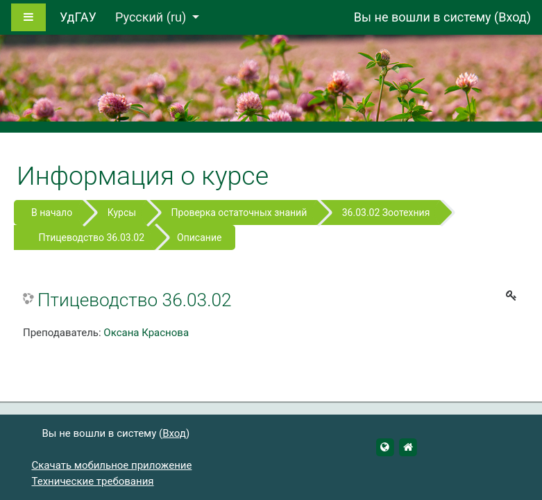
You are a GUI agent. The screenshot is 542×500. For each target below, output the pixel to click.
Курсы (122, 212)
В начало (51, 212)
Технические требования (93, 481)
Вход (512, 17)
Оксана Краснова (146, 332)
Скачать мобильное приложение (112, 465)
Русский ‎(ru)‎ (152, 17)
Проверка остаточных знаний (239, 212)
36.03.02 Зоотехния (386, 212)
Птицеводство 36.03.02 (91, 237)
